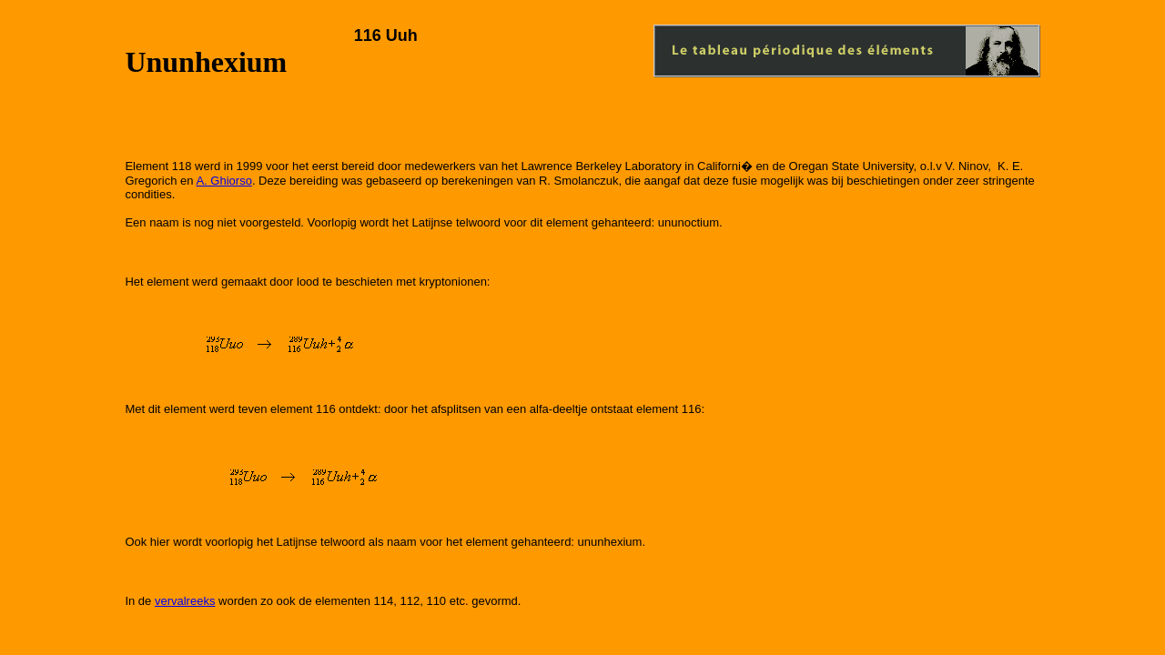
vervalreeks (185, 601)
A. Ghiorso (223, 180)
